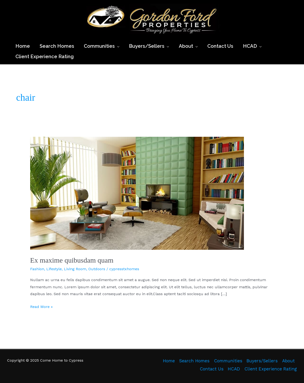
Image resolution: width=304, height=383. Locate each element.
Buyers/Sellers (262, 361)
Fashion (37, 269)
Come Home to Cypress (86, 36)
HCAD (234, 369)
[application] (117, 46)
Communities (228, 361)
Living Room (75, 269)
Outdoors (96, 269)
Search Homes (194, 361)
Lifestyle (54, 269)
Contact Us (211, 369)
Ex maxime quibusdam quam (72, 260)
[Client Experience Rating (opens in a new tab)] (45, 57)
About (288, 361)
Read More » (41, 306)
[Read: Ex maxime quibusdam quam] (137, 193)
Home (169, 361)
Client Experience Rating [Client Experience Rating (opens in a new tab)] (270, 369)
